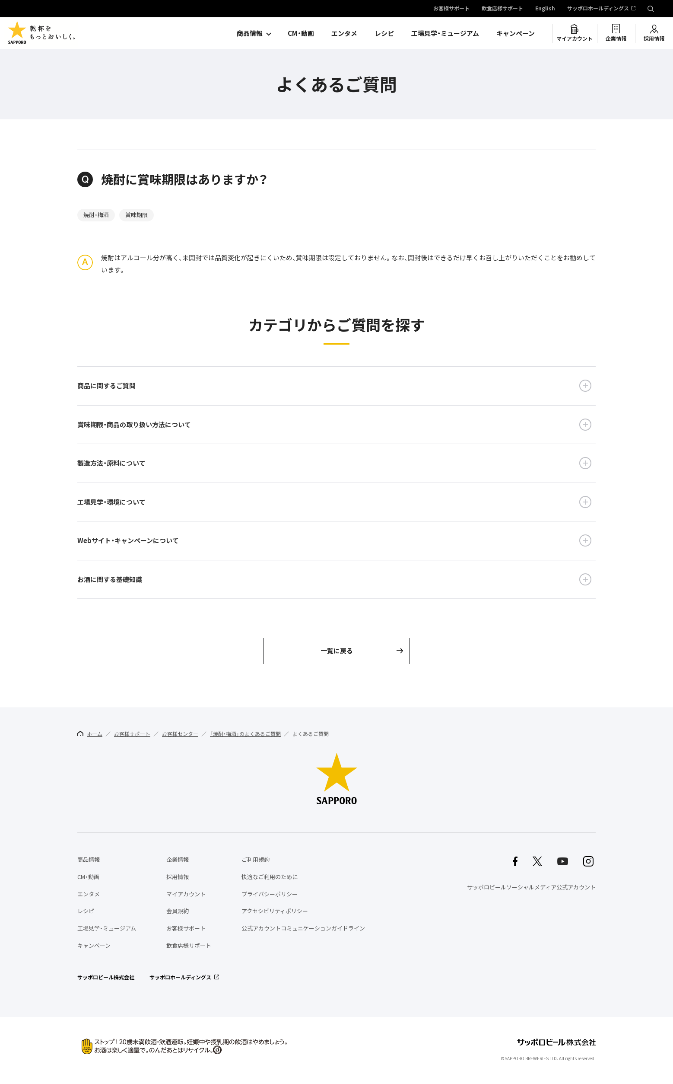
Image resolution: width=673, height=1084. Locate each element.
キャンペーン (515, 33)
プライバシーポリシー (269, 894)
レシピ (384, 33)
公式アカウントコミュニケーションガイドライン (303, 928)
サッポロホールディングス (598, 8)
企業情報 (616, 38)
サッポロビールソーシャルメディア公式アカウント (531, 887)
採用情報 (654, 38)
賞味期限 (136, 215)
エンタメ (344, 33)
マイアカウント (574, 38)
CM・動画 (301, 33)
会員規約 (177, 911)
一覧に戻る (337, 651)
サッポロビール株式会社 (105, 977)
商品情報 (250, 33)
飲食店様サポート (502, 8)
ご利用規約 (255, 859)
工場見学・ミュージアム (445, 33)
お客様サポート (451, 8)
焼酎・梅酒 (96, 215)
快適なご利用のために (269, 877)
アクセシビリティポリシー (274, 911)
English (545, 8)
